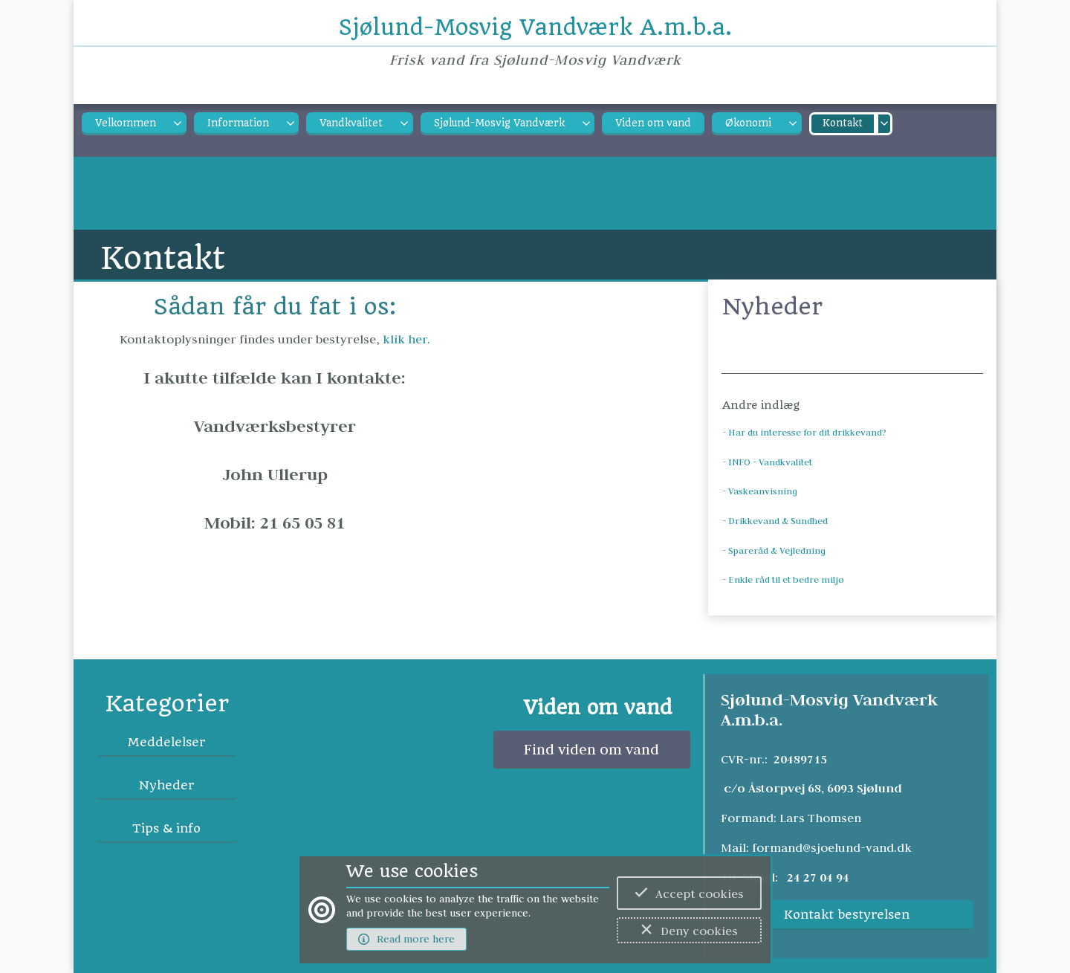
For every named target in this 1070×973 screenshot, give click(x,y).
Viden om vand (653, 123)
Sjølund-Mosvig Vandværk (499, 123)
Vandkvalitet (351, 123)
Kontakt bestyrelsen (847, 915)
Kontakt (843, 123)
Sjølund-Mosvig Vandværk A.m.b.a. (535, 27)
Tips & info (166, 828)
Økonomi (748, 123)
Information (238, 123)
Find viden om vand (591, 749)
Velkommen (125, 123)
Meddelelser (166, 742)
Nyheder (166, 785)
